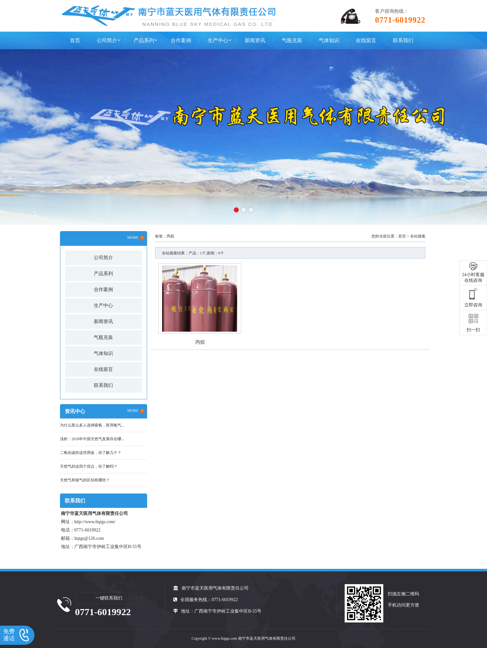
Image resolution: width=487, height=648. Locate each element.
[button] (236, 209)
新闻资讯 (255, 40)
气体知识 (329, 40)
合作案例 (181, 40)
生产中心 (218, 40)
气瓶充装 (292, 40)
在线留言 (366, 40)
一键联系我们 (108, 598)
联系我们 (403, 40)
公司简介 (107, 40)
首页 (75, 40)
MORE (136, 237)
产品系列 (144, 40)
